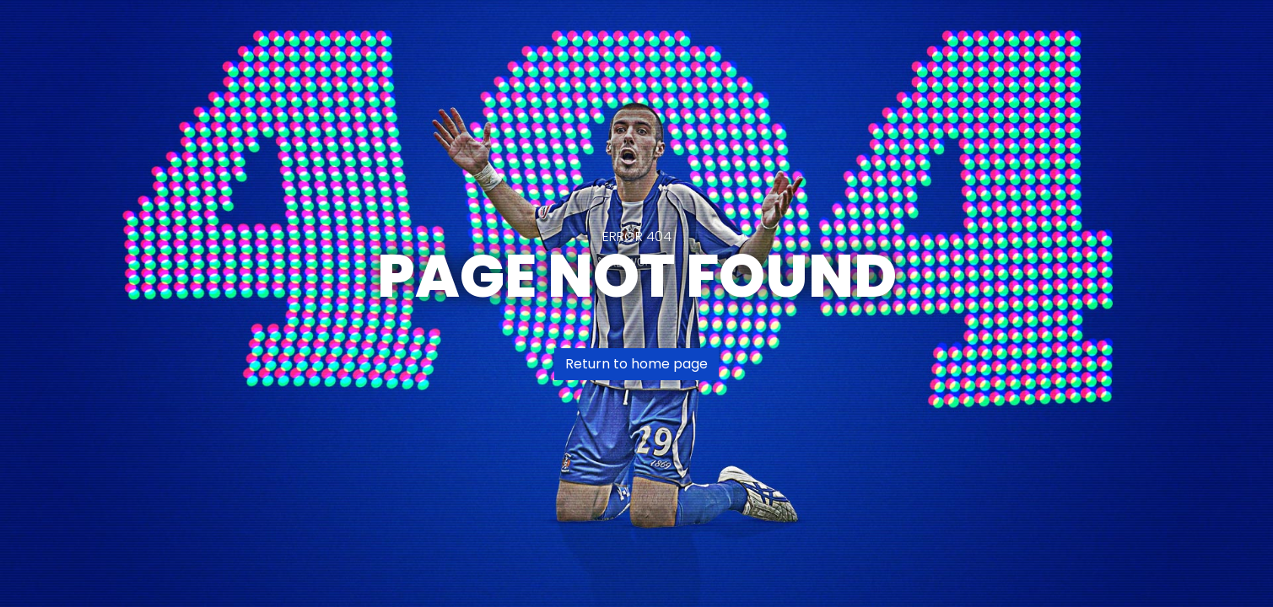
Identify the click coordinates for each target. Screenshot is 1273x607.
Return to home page (636, 363)
